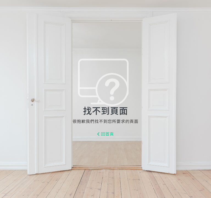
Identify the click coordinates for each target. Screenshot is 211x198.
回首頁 (105, 134)
